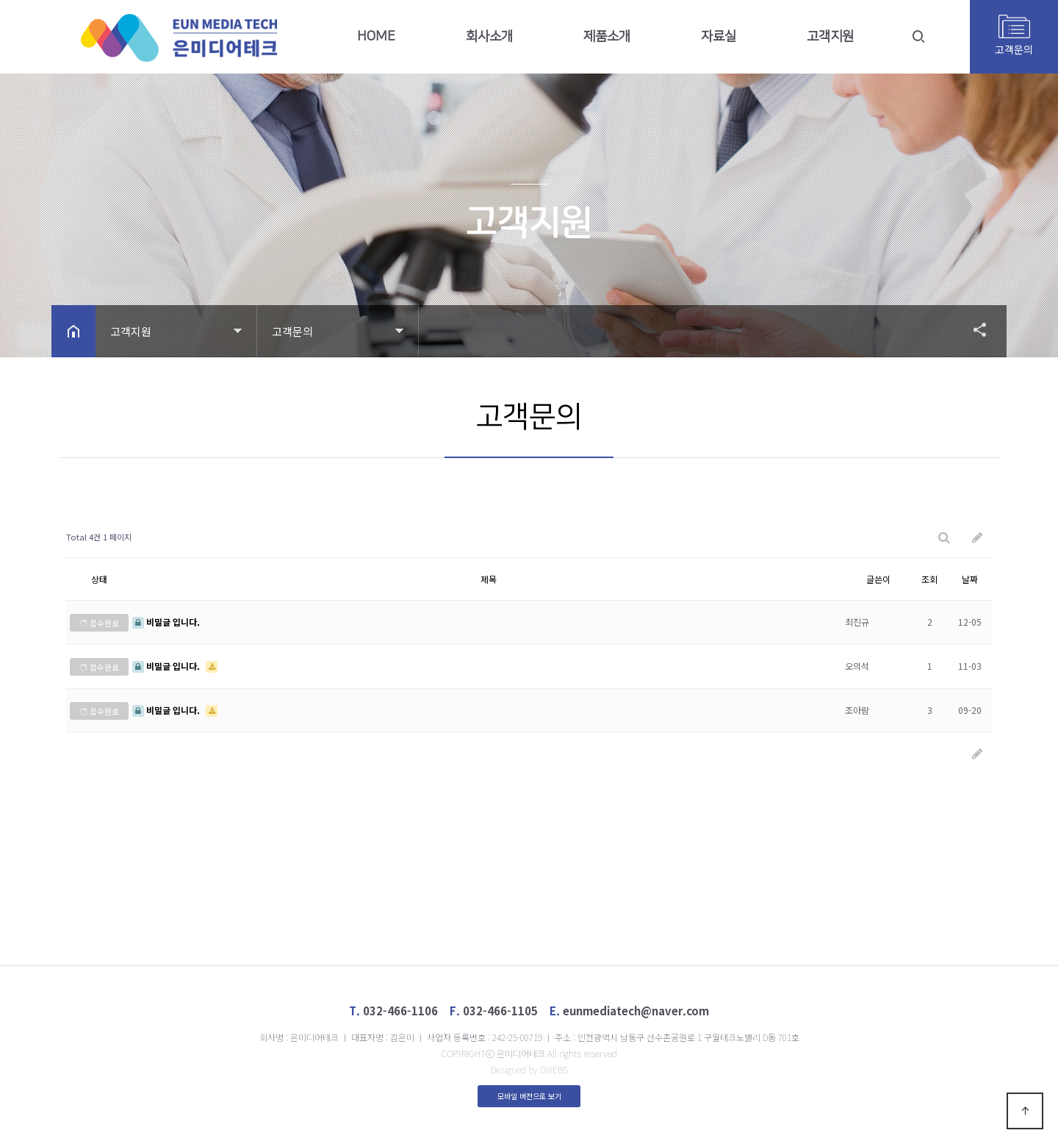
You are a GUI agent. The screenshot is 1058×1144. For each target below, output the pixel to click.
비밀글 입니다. (166, 621)
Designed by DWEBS (529, 1069)
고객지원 (830, 36)
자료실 (718, 36)
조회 (929, 579)
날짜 (970, 579)
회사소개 (489, 36)
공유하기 (973, 329)
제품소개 (606, 36)
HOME (376, 36)
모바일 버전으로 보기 (529, 1095)
